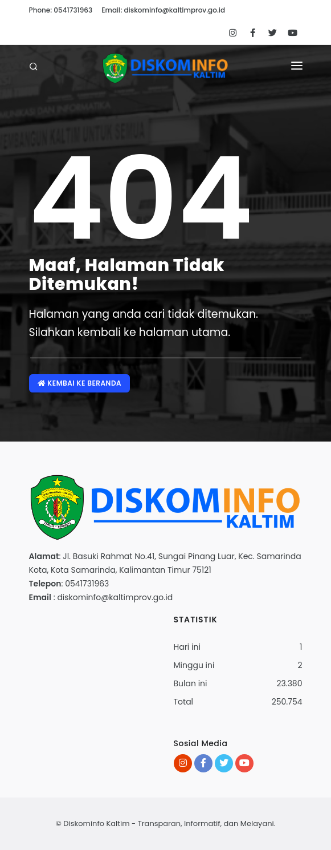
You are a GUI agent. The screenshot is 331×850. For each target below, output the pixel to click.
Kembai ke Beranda (80, 383)
